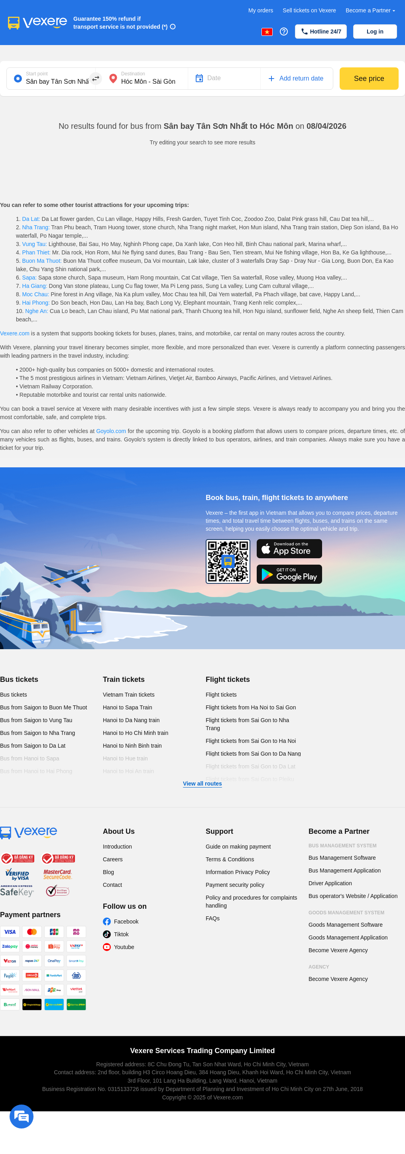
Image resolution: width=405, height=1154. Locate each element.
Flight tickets (228, 679)
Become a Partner (371, 10)
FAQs (213, 918)
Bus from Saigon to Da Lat (32, 745)
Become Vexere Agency (338, 950)
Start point (37, 74)
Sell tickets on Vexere (309, 10)
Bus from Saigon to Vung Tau (36, 720)
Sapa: (29, 277)
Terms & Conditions (230, 859)
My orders (260, 10)
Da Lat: (31, 219)
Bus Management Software (342, 858)
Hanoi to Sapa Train (127, 707)
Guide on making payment (238, 846)
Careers (113, 859)
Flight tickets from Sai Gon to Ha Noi (251, 741)
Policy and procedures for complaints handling (251, 901)
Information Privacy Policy (238, 872)
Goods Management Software (346, 925)
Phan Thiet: (36, 252)
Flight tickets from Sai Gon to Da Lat (250, 766)
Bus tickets (19, 679)
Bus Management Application (345, 870)
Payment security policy (235, 885)
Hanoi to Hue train (125, 758)
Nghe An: (36, 311)
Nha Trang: (36, 227)
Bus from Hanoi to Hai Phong (36, 771)
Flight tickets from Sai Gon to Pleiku (250, 779)
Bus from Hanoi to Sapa (29, 758)
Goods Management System (346, 913)
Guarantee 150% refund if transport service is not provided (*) (120, 23)
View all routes (202, 783)
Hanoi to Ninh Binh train (132, 745)
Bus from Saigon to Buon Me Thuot (43, 707)
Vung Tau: (35, 244)
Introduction (117, 846)
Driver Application (330, 883)
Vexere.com (14, 333)
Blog (108, 872)
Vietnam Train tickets (129, 694)
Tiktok (121, 934)
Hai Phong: (36, 302)
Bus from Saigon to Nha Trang (37, 733)
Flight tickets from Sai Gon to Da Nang (253, 753)
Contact (112, 885)
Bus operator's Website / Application (353, 896)
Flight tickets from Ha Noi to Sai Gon (251, 707)
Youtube (124, 947)
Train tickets (124, 679)
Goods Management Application (348, 937)
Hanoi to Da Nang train (131, 720)
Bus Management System (343, 846)
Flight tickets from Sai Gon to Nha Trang (247, 724)
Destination (133, 74)
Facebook (126, 921)
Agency (319, 967)
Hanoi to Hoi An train (128, 771)
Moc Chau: (36, 294)
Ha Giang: (35, 286)
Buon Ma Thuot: (42, 261)
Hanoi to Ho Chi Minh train (135, 733)
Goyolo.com (111, 431)
